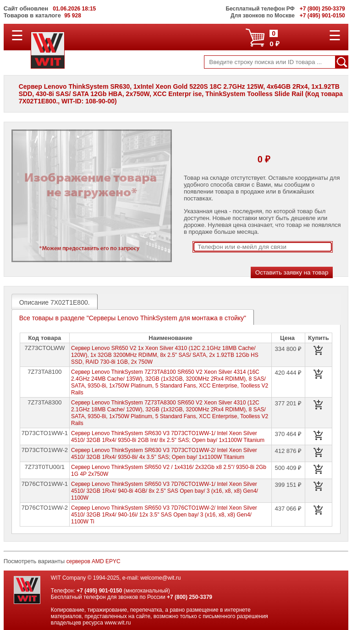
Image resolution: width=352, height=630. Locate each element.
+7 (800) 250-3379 (189, 597)
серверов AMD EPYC (93, 561)
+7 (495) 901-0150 (99, 590)
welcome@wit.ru (160, 578)
